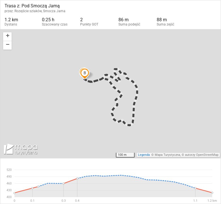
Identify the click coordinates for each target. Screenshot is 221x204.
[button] (7, 36)
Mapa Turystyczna (167, 155)
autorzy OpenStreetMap (201, 155)
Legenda (144, 155)
